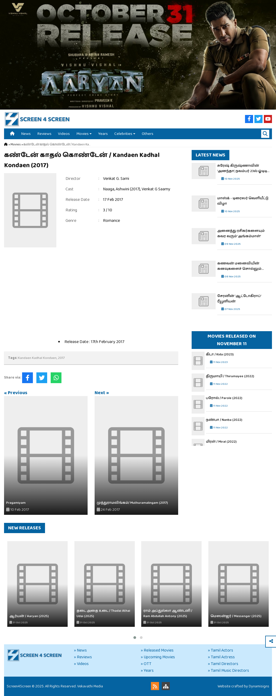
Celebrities (123, 134)
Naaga (108, 189)
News (26, 134)
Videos (64, 134)
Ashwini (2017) (128, 189)
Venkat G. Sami (116, 178)
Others (147, 134)
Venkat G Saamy (156, 189)
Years (103, 134)
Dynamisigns (259, 686)
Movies (82, 134)
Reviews (44, 134)
